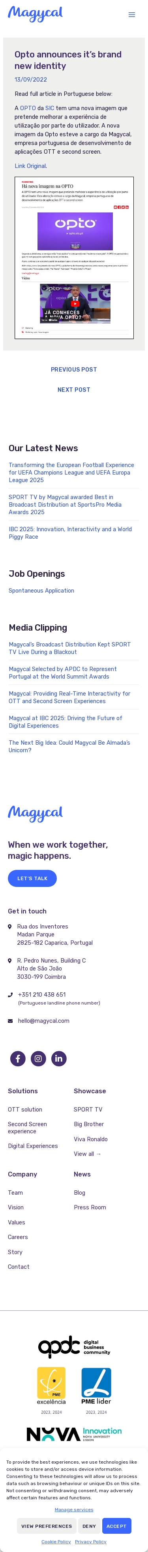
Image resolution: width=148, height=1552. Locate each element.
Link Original (30, 166)
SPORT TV (88, 1109)
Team (15, 1192)
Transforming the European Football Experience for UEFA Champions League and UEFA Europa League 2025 (71, 472)
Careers (18, 1237)
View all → (87, 1153)
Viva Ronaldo (91, 1139)
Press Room (90, 1207)
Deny (89, 1526)
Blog (79, 1192)
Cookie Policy (56, 1541)
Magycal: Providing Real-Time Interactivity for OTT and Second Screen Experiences (69, 697)
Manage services (74, 1509)
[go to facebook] (18, 1058)
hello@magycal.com (43, 1020)
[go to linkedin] (59, 1058)
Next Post (74, 390)
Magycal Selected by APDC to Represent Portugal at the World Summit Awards (63, 672)
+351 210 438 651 (42, 994)
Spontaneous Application (41, 590)
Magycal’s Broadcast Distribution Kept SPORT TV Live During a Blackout (70, 648)
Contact (19, 1266)
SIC (49, 108)
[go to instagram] (38, 1058)
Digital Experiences (33, 1146)
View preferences (46, 1526)
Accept (117, 1526)
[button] (32, 878)
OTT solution (25, 1109)
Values (16, 1222)
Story (15, 1252)
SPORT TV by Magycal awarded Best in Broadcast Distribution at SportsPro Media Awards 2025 (65, 505)
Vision (16, 1207)
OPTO (28, 108)
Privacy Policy (91, 1541)
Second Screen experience (27, 1128)
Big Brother (89, 1124)
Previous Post (74, 369)
